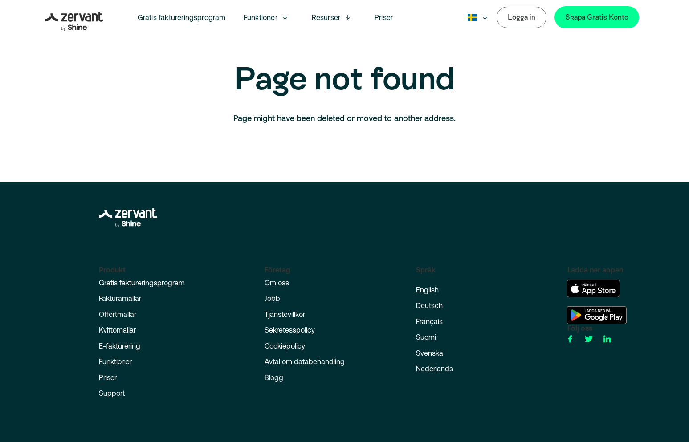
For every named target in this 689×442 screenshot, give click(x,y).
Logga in (521, 17)
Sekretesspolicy (290, 330)
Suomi (426, 337)
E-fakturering (119, 346)
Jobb (272, 298)
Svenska (429, 353)
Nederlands (434, 369)
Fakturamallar (120, 298)
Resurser (326, 17)
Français (429, 321)
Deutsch (429, 305)
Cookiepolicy (285, 346)
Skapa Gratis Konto (596, 17)
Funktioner (260, 17)
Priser (384, 17)
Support (112, 393)
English (427, 290)
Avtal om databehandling (305, 361)
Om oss (277, 283)
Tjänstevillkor (285, 314)
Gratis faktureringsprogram (182, 17)
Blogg (274, 377)
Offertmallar (117, 314)
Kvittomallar (117, 330)
